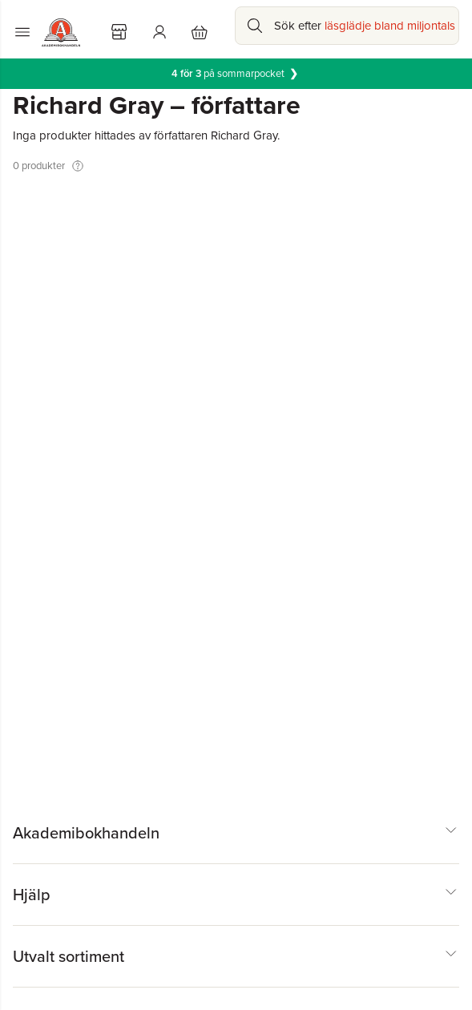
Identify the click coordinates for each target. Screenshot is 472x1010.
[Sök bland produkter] (347, 25)
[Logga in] (159, 32)
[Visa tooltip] (77, 166)
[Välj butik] (119, 32)
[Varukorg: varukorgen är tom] (199, 32)
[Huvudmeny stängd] (22, 32)
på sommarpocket (236, 73)
